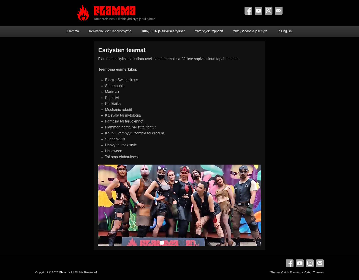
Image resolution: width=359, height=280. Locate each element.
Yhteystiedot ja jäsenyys (250, 31)
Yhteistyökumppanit (209, 31)
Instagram (268, 11)
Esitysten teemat (122, 50)
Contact (279, 11)
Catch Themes (314, 272)
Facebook (248, 11)
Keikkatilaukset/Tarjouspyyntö (110, 31)
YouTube (258, 11)
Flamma (73, 31)
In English (284, 31)
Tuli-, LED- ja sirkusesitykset (163, 31)
